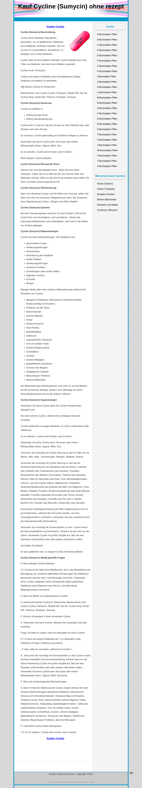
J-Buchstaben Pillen (107, 82)
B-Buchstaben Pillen (107, 39)
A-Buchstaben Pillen (107, 34)
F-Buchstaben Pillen (107, 61)
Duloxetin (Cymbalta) (107, 205)
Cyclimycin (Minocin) (107, 210)
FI (69, 782)
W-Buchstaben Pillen (107, 150)
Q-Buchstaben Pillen (107, 119)
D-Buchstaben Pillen (107, 50)
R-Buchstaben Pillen (107, 124)
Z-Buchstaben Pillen (107, 166)
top (131, 773)
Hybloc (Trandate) (106, 189)
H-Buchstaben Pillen (107, 71)
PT (88, 782)
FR (73, 782)
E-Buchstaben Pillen (107, 55)
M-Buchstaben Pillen (107, 97)
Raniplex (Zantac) (106, 194)
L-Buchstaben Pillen (107, 92)
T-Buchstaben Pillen (107, 134)
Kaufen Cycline (55, 26)
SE (93, 782)
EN (64, 782)
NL (83, 782)
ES (59, 782)
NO (78, 782)
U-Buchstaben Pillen (107, 140)
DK (54, 782)
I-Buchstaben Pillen (106, 76)
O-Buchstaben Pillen (107, 108)
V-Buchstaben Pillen (107, 145)
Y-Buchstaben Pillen (107, 161)
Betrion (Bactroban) (106, 199)
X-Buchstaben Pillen (107, 155)
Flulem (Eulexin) (105, 183)
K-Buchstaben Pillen (107, 87)
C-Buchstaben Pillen (107, 45)
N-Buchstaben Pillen (107, 103)
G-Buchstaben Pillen (107, 66)
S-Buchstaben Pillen (107, 129)
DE (48, 782)
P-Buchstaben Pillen (107, 113)
